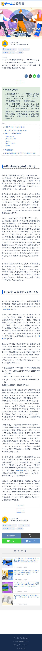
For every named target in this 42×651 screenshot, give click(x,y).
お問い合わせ (21, 648)
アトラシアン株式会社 (21, 638)
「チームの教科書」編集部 (18, 44)
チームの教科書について (21, 641)
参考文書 (6, 309)
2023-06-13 (13, 42)
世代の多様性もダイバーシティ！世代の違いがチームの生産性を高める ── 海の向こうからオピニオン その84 (21, 32)
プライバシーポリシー (21, 645)
